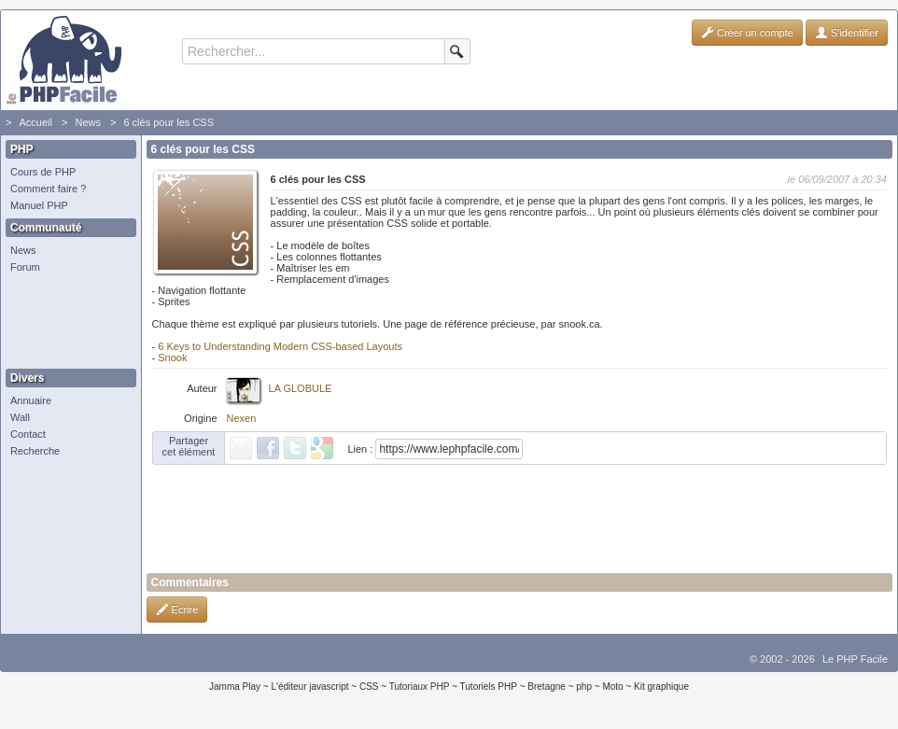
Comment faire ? (48, 188)
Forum (25, 267)
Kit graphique (661, 686)
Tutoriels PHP (488, 686)
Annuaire (30, 400)
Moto (612, 686)
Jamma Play (234, 686)
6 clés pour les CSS (168, 122)
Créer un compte (747, 32)
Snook (172, 357)
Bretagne (546, 686)
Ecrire (177, 609)
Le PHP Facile (855, 659)
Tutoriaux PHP (419, 686)
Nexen (242, 418)
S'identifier (846, 32)
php (584, 686)
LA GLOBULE (300, 388)
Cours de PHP (43, 171)
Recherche (35, 450)
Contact (28, 434)
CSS (369, 686)
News (88, 122)
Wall (20, 417)
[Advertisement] (66, 322)
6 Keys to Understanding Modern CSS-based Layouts (280, 346)
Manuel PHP (39, 205)
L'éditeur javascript (309, 686)
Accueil (35, 122)
